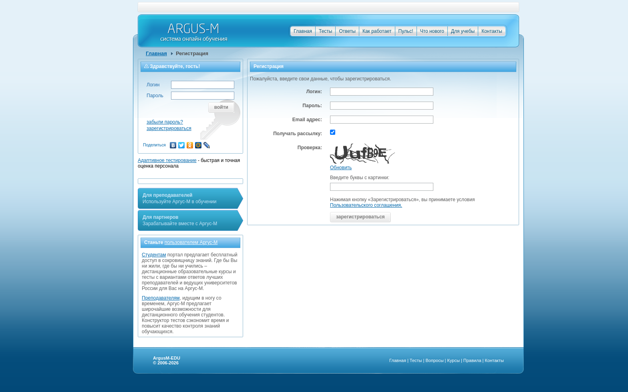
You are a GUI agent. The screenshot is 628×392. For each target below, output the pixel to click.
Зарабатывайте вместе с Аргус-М (180, 220)
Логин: (314, 91)
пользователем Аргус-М (191, 242)
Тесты (325, 31)
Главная (303, 31)
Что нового (432, 31)
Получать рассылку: (297, 133)
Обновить (341, 167)
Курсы (453, 360)
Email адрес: (307, 119)
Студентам (154, 255)
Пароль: (312, 105)
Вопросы (434, 360)
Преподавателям (161, 298)
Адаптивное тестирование (167, 160)
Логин (153, 85)
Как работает (377, 31)
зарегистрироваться (169, 128)
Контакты (491, 31)
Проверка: (310, 147)
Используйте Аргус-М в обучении (179, 198)
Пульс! (406, 31)
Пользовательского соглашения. (366, 205)
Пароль (155, 95)
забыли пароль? (165, 122)
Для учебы (463, 31)
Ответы (347, 31)
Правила (472, 360)
